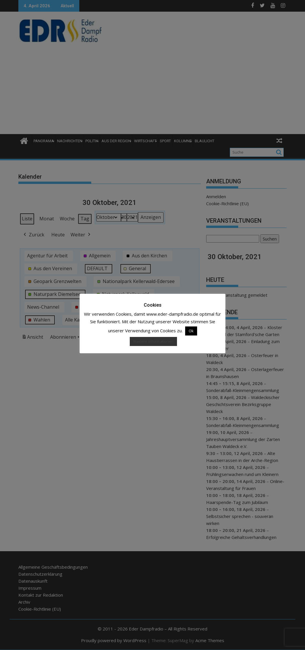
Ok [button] (191, 330)
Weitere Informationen (153, 341)
